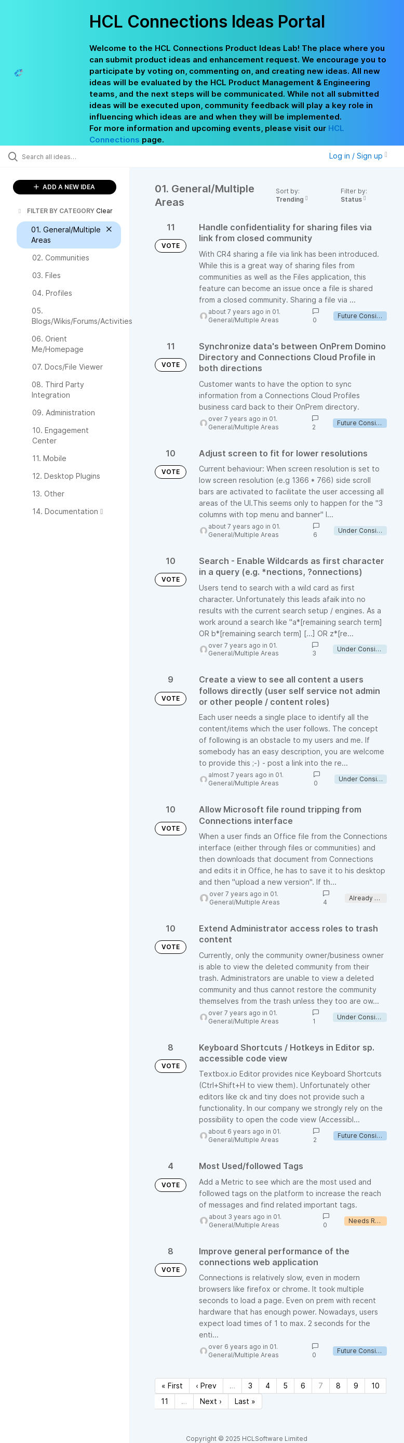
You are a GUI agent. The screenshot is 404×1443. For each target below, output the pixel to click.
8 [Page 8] (338, 1385)
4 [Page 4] (267, 1385)
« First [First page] (172, 1385)
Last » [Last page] (245, 1401)
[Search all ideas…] (70, 156)
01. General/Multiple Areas (244, 316)
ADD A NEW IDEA (64, 187)
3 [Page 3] (250, 1385)
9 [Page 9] (356, 1385)
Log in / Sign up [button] (358, 155)
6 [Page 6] (303, 1385)
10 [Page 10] (375, 1385)
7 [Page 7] (320, 1385)
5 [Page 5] (285, 1385)
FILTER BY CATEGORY (56, 211)
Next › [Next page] (211, 1401)
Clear (104, 211)
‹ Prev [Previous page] (206, 1385)
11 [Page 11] (164, 1401)
